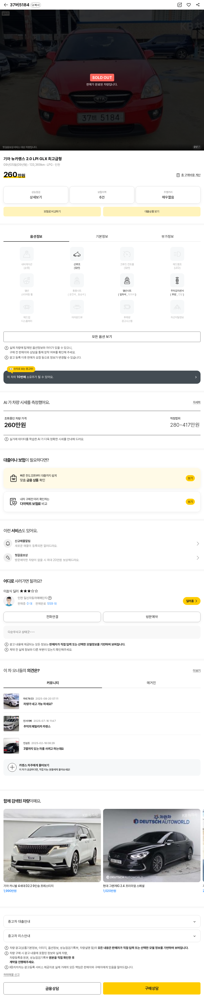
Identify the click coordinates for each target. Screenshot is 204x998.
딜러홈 (190, 601)
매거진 (151, 683)
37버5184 (25, 4)
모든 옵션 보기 (102, 337)
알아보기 (102, 478)
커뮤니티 (53, 683)
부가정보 (168, 237)
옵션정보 (36, 237)
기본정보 (102, 237)
